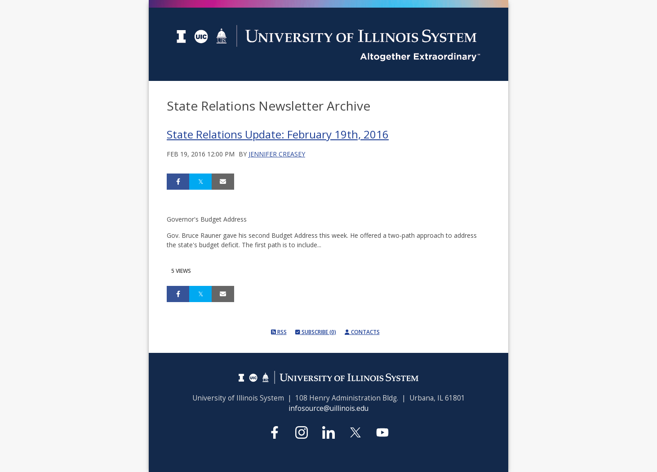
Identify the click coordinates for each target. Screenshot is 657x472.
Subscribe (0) (315, 332)
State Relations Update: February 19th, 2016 (278, 134)
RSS (279, 332)
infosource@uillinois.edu (328, 408)
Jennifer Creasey (277, 154)
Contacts (362, 332)
